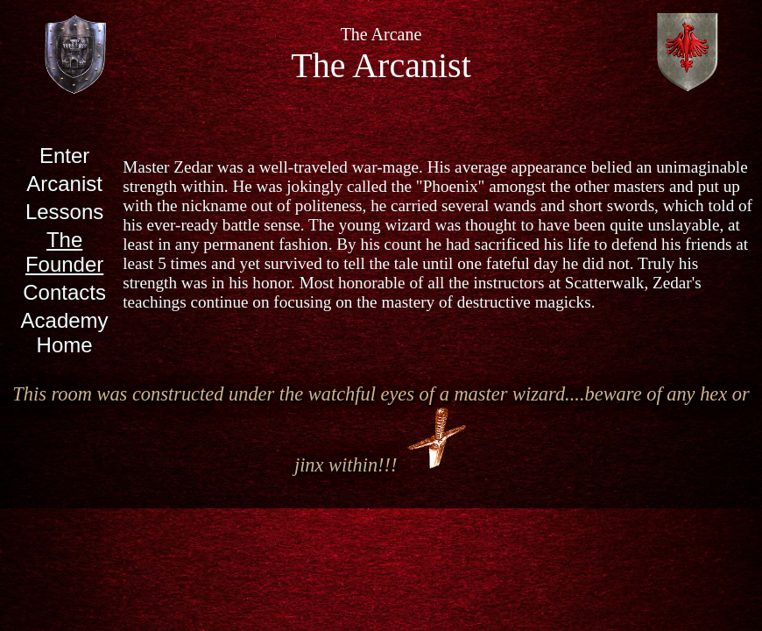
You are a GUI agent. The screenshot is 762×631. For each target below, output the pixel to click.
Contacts (64, 292)
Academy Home (65, 332)
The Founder (64, 252)
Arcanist (64, 183)
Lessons (64, 211)
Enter (64, 155)
